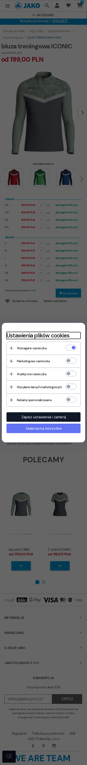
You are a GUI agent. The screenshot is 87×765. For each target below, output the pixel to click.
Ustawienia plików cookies (37, 335)
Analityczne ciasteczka (31, 374)
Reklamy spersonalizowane (34, 400)
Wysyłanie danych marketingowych (39, 387)
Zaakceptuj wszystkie (43, 428)
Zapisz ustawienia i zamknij (43, 417)
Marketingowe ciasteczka (33, 361)
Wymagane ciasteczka (32, 348)
